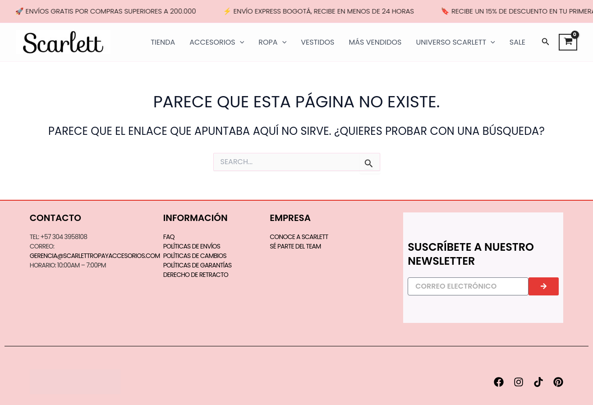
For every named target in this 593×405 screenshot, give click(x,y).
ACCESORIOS (216, 42)
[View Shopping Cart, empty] (568, 42)
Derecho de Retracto (195, 274)
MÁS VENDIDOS (375, 42)
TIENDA (163, 42)
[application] (239, 42)
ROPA (272, 42)
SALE (517, 42)
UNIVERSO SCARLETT (455, 42)
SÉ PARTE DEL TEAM (295, 246)
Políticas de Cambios (194, 255)
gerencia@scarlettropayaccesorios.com (95, 255)
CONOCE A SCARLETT (299, 236)
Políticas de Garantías (197, 265)
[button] (546, 42)
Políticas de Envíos (192, 246)
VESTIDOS (317, 42)
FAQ (169, 236)
